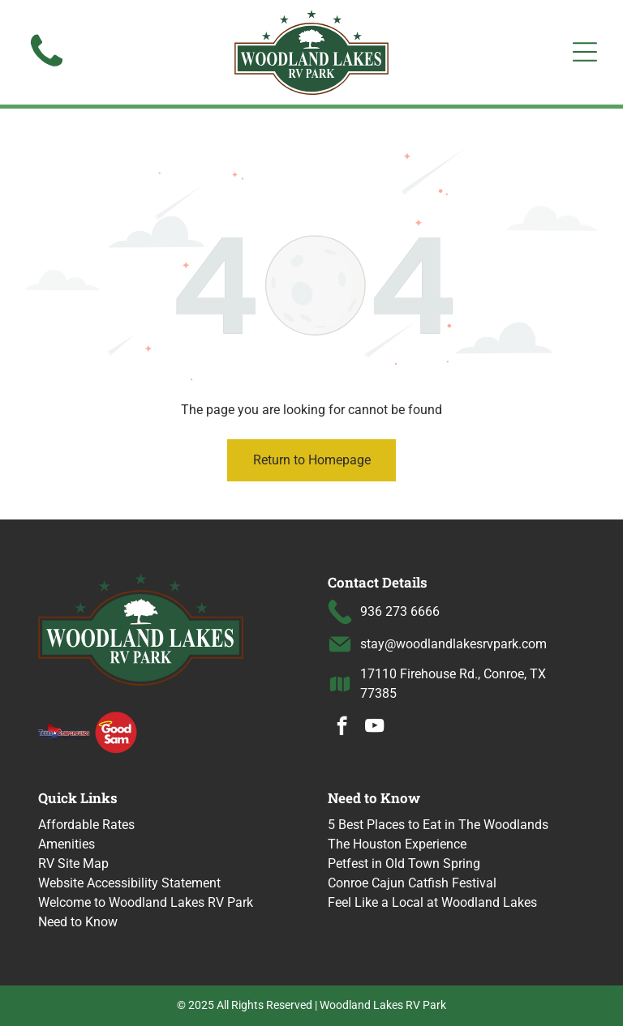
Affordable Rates (86, 824)
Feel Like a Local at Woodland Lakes (432, 902)
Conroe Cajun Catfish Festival (412, 883)
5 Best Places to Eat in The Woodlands (438, 824)
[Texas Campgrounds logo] (64, 731)
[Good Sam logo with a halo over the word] (116, 731)
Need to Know (78, 922)
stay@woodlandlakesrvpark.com (453, 644)
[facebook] (342, 728)
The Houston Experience (397, 844)
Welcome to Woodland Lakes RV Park (145, 902)
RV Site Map (73, 863)
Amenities (66, 844)
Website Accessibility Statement (129, 883)
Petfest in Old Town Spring (404, 863)
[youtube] (374, 728)
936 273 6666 (400, 611)
